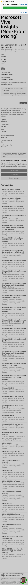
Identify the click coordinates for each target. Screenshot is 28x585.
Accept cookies (15, 7)
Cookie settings (23, 12)
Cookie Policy (23, 4)
